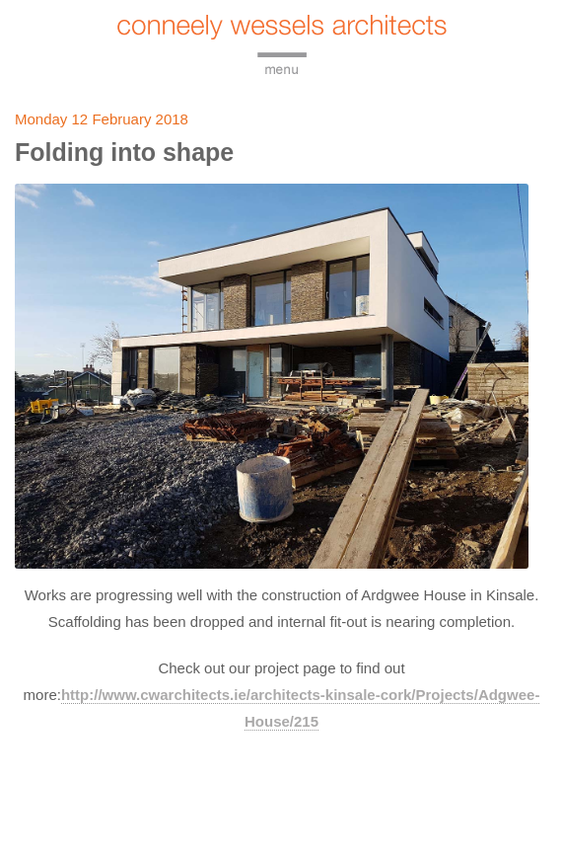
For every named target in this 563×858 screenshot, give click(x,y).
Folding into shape (124, 152)
